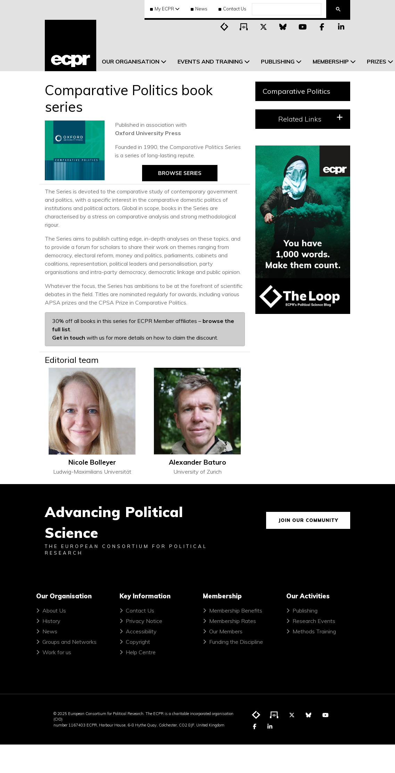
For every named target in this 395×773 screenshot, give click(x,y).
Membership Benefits (235, 610)
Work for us (56, 652)
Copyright (138, 641)
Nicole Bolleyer (92, 462)
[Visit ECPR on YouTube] (302, 26)
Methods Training (314, 631)
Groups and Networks (69, 641)
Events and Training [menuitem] (210, 61)
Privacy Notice (144, 620)
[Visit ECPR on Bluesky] (283, 26)
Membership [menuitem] (331, 61)
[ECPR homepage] (70, 45)
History (51, 620)
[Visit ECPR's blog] (224, 26)
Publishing (305, 610)
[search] (285, 9)
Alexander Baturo (197, 462)
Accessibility (141, 631)
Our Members (225, 631)
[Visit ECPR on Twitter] (263, 26)
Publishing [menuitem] (278, 61)
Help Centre (141, 652)
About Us (54, 610)
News (199, 8)
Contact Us (232, 8)
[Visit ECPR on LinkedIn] (341, 26)
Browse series (179, 173)
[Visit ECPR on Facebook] (322, 26)
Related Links (310, 118)
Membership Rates (232, 620)
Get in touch (68, 337)
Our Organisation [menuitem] (130, 61)
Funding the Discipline (236, 641)
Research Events (314, 620)
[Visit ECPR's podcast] (244, 26)
